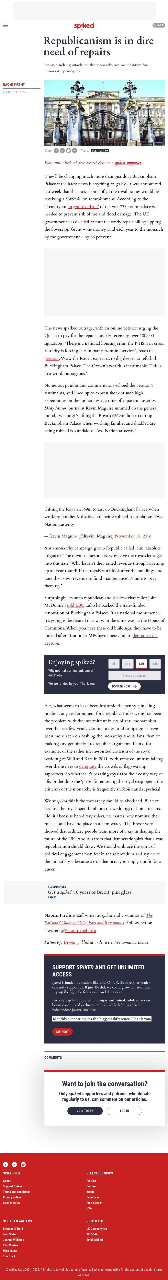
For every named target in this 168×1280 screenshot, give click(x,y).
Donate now (121, 686)
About (7, 1181)
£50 (155, 664)
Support (62, 1032)
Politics (97, 150)
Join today (85, 1111)
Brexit (90, 1192)
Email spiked (94, 1240)
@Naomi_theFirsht (78, 930)
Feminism (92, 1197)
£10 (127, 664)
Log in (158, 25)
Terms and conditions (16, 1192)
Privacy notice (12, 1197)
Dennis (69, 942)
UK (106, 150)
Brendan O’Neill (13, 1229)
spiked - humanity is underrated (84, 26)
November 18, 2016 (133, 536)
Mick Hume (10, 1251)
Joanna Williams (13, 1240)
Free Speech (94, 1203)
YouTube (23, 1164)
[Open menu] (5, 25)
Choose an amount (135, 675)
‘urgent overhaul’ (83, 207)
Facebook (5, 1164)
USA (89, 1208)
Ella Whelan (10, 1245)
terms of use (79, 1270)
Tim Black (9, 1256)
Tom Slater (10, 1234)
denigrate (87, 766)
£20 (141, 664)
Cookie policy (11, 1203)
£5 (114, 664)
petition (51, 358)
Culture (91, 1186)
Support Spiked (13, 1186)
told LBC (75, 605)
